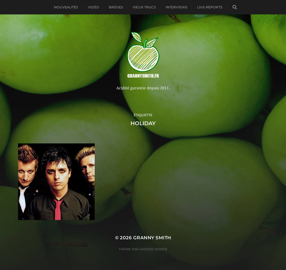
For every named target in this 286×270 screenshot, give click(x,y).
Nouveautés (66, 7)
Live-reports (210, 7)
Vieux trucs (144, 7)
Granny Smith (152, 237)
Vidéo (93, 7)
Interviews (176, 7)
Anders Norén (153, 249)
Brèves (116, 7)
